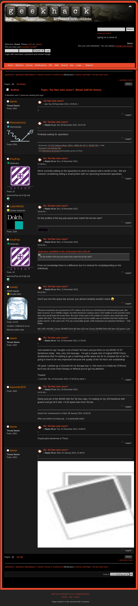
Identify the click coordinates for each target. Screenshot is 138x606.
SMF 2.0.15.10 (57, 594)
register (38, 44)
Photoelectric (18, 122)
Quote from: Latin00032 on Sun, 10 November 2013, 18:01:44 (64, 252)
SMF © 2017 (70, 594)
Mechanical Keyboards (51, 151)
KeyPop (85, 75)
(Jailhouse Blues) (60, 145)
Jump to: (106, 574)
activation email (28, 47)
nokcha (78, 75)
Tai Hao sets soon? (53, 101)
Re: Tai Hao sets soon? (55, 122)
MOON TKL (94, 145)
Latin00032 (17, 206)
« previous (123, 80)
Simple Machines (82, 594)
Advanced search (104, 33)
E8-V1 (85, 145)
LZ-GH (51, 145)
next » (131, 80)
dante (13, 101)
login (30, 44)
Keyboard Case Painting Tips (50, 148)
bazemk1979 (18, 387)
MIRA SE (78, 145)
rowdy (14, 287)
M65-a (70, 145)
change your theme (124, 46)
